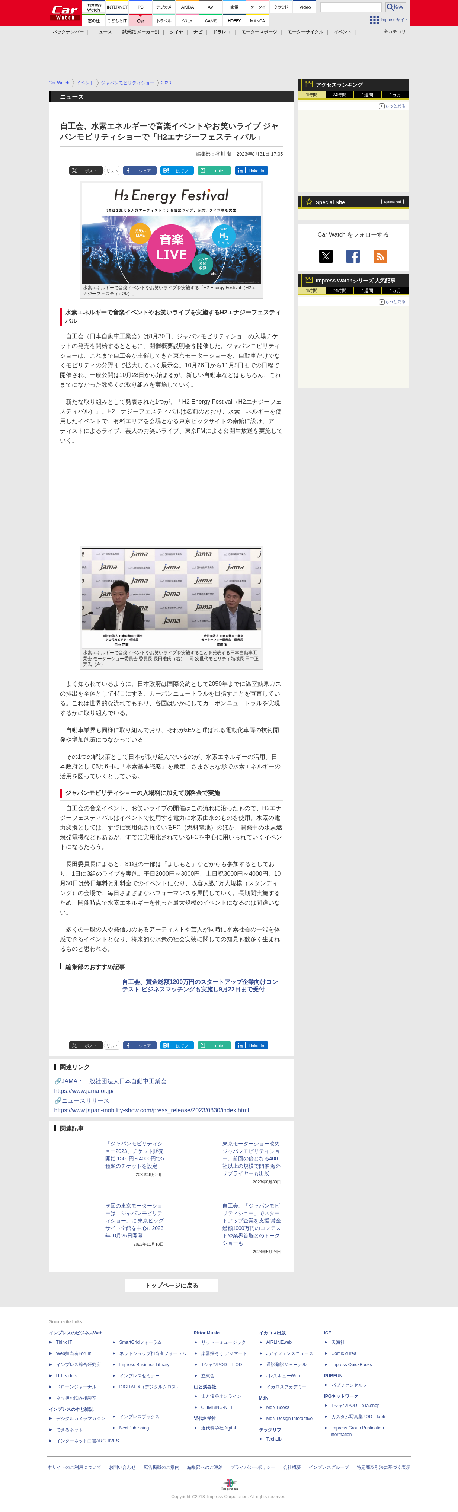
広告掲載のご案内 (161, 1467)
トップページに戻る (171, 1285)
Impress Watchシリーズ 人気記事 (356, 281)
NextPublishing (134, 1428)
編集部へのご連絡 (205, 1467)
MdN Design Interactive (289, 1418)
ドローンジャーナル (76, 1387)
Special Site (330, 202)
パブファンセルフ (349, 1385)
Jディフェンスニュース (289, 1353)
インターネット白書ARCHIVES (87, 1441)
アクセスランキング (339, 85)
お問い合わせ (122, 1467)
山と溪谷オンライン (221, 1396)
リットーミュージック (223, 1342)
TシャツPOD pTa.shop (356, 1405)
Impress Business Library (144, 1364)
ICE (328, 1333)
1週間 (367, 95)
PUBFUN (333, 1375)
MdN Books (277, 1407)
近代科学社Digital (218, 1428)
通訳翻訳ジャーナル (286, 1364)
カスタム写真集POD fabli (358, 1416)
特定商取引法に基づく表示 (383, 1467)
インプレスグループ (329, 1467)
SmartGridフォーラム (140, 1342)
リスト (112, 171)
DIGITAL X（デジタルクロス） (150, 1387)
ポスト (91, 171)
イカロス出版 (272, 1333)
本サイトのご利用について (74, 1467)
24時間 (339, 95)
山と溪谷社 (205, 1387)
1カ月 (395, 95)
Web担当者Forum (74, 1353)
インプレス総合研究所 (78, 1364)
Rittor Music (207, 1333)
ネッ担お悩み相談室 (76, 1398)
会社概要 (292, 1467)
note (219, 171)
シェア (145, 171)
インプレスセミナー (139, 1375)
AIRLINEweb (279, 1342)
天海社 (338, 1342)
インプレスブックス (139, 1416)
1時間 (311, 95)
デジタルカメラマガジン (80, 1418)
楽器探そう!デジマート (224, 1353)
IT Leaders (66, 1375)
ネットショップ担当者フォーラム (152, 1353)
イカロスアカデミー (286, 1387)
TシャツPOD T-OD (221, 1364)
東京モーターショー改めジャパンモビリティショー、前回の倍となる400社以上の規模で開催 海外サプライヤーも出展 (251, 1158)
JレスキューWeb (283, 1375)
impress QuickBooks (352, 1364)
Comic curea (344, 1353)
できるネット (69, 1429)
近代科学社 (205, 1418)
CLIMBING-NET (217, 1407)
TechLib (274, 1439)
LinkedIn (256, 171)
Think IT (64, 1342)
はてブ (182, 171)
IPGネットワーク (341, 1396)
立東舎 (208, 1375)
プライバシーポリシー (253, 1467)
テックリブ (270, 1429)
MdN (264, 1398)
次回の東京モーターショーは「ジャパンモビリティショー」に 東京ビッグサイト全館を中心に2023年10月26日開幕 (134, 1220)
